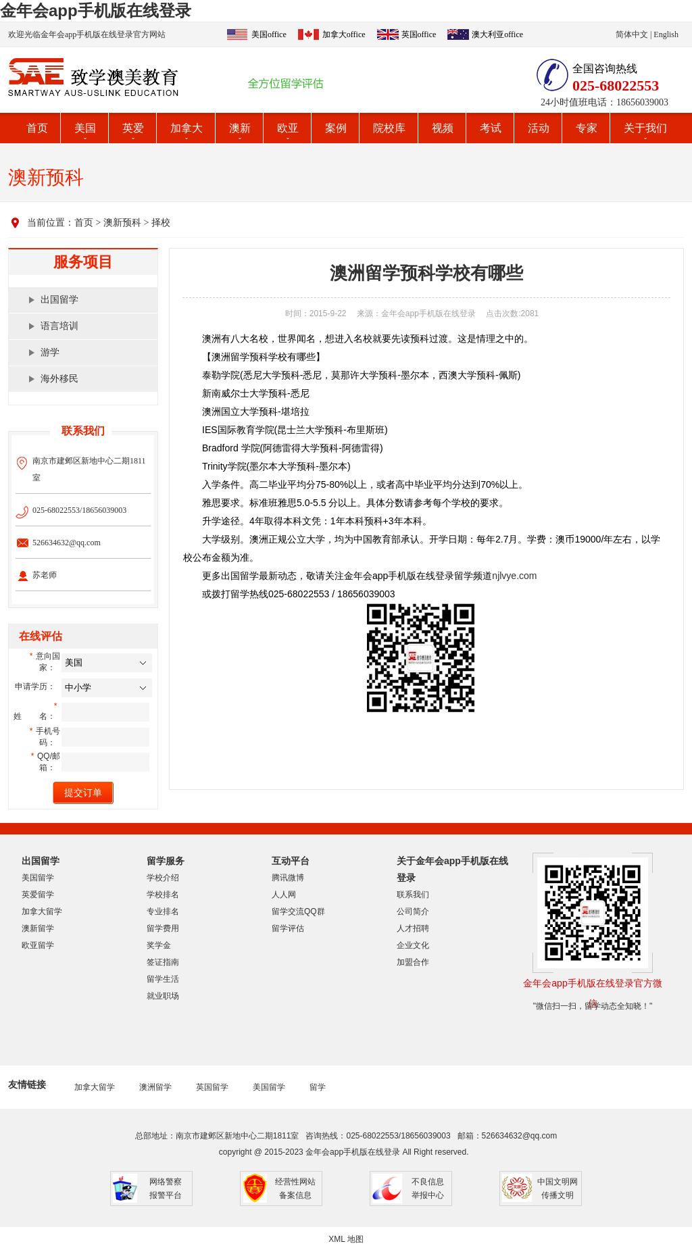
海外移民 (59, 379)
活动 (538, 128)
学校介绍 (163, 877)
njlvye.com (514, 575)
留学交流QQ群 (298, 911)
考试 (490, 128)
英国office (419, 34)
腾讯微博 (288, 877)
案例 (336, 128)
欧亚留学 (38, 945)
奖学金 (159, 945)
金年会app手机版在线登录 (95, 10)
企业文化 (413, 945)
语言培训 (59, 326)
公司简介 (413, 911)
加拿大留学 (42, 911)
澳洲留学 (155, 1087)
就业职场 (163, 996)
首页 (37, 128)
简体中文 (632, 34)
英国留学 (212, 1087)
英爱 (133, 128)
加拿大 (186, 128)
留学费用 (163, 928)
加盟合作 (413, 962)
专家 (586, 128)
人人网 (284, 894)
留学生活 (163, 979)
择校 (160, 223)
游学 (50, 352)
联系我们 (413, 894)
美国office (269, 34)
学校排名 (163, 894)
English (665, 34)
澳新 (240, 128)
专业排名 (163, 911)
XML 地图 (346, 1239)
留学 (318, 1087)
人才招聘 (413, 928)
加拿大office (344, 34)
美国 (85, 128)
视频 (442, 128)
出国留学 (59, 300)
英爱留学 (38, 894)
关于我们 (645, 128)
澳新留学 (38, 928)
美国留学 (38, 877)
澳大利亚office (497, 34)
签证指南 (163, 962)
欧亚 (288, 128)
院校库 (389, 128)
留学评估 (288, 928)
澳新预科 (122, 223)
